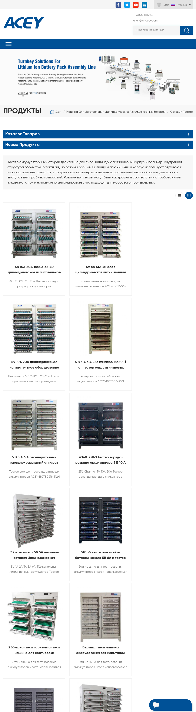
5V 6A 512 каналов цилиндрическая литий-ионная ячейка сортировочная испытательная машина (98, 269)
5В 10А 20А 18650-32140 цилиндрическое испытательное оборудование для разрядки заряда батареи (33, 269)
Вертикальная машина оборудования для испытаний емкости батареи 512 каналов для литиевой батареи (33, 549)
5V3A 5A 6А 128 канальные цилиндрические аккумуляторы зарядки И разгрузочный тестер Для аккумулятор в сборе (162, 549)
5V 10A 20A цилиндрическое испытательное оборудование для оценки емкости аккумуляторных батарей (162, 269)
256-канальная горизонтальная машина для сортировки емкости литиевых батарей (162, 456)
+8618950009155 (143, 15)
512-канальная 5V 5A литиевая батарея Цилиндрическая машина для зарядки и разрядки (33, 456)
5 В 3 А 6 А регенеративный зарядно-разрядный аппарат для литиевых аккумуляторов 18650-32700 (98, 362)
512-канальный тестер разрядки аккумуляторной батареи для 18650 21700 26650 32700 (98, 549)
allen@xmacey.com (145, 20)
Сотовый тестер (181, 111)
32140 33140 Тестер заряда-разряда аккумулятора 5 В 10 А (162, 361)
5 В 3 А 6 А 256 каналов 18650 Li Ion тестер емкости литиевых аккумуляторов (33, 362)
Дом (55, 112)
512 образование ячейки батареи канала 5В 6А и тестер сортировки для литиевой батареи (98, 456)
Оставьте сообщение (163, 705)
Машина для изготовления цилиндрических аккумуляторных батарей (116, 111)
